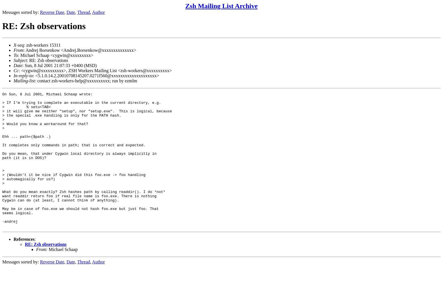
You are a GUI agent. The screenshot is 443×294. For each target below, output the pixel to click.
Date (71, 12)
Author (98, 12)
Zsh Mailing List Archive (221, 6)
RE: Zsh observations (46, 271)
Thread (83, 12)
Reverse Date (52, 12)
